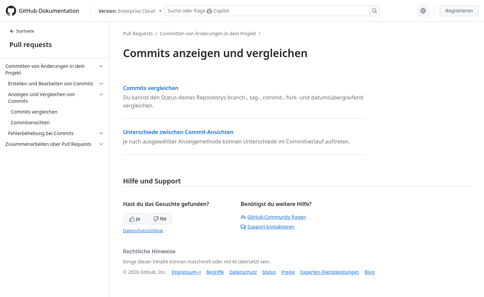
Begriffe (215, 272)
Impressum (184, 272)
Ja (134, 218)
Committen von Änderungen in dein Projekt (208, 33)
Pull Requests (138, 33)
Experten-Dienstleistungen (329, 272)
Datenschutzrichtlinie (143, 231)
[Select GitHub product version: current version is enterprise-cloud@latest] (130, 11)
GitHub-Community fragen (273, 217)
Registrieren (459, 10)
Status (269, 272)
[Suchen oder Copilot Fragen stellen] (272, 10)
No (159, 218)
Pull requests (30, 44)
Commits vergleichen (150, 88)
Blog (370, 272)
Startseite (21, 31)
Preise (288, 272)
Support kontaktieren (267, 226)
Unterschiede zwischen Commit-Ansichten (178, 132)
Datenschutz (243, 272)
